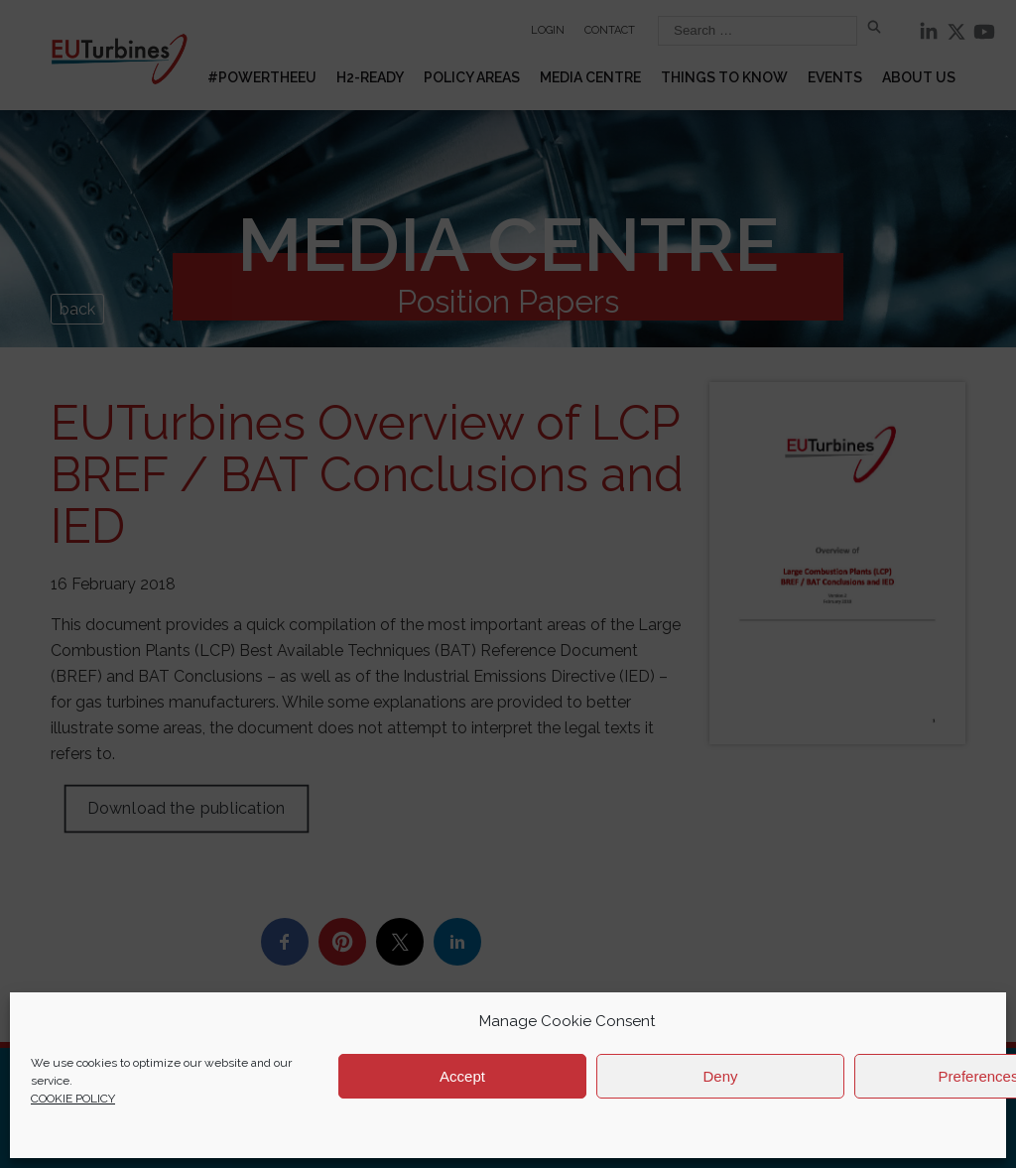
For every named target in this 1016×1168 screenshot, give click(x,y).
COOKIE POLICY (73, 1098)
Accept (462, 1076)
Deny (719, 1076)
